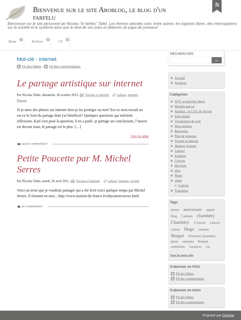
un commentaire (32, 206)
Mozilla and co (184, 106)
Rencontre (181, 131)
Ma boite (180, 166)
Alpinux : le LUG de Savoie (193, 111)
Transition (181, 190)
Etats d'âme (182, 116)
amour (175, 210)
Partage (22, 100)
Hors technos (183, 126)
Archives (181, 83)
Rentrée (203, 241)
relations (188, 241)
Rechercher (181, 54)
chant (178, 180)
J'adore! (180, 151)
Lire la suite (140, 136)
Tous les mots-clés (181, 255)
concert (215, 222)
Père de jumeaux (186, 136)
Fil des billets (31, 66)
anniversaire (192, 210)
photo (174, 241)
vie (208, 246)
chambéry (206, 215)
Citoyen (180, 161)
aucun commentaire (35, 143)
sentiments (178, 246)
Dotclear (228, 315)
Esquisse (180, 156)
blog (174, 216)
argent (210, 210)
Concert (183, 185)
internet (133, 95)
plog (178, 170)
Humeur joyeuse (185, 146)
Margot (177, 235)
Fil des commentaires (64, 66)
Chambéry (180, 222)
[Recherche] (190, 60)
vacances (195, 246)
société (134, 181)
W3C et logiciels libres (190, 101)
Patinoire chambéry (202, 236)
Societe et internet (97, 95)
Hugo (189, 229)
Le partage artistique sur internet (80, 83)
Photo (178, 175)
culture (121, 95)
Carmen (187, 216)
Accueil (180, 78)
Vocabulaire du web (188, 121)
